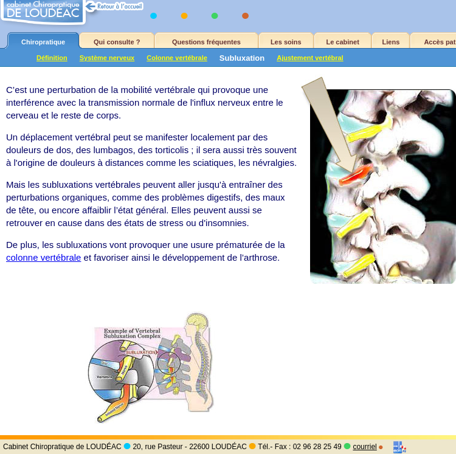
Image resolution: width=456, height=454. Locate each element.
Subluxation (241, 58)
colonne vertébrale (43, 257)
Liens (391, 42)
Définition (51, 57)
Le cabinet (342, 42)
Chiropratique (43, 42)
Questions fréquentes (206, 42)
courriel (364, 446)
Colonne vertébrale (177, 57)
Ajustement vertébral (310, 57)
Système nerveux (107, 57)
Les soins (286, 42)
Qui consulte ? (117, 42)
